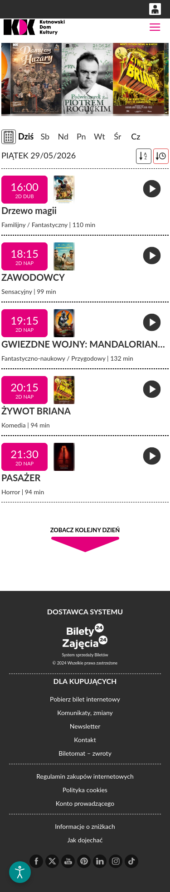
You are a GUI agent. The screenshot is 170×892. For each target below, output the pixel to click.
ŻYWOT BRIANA (36, 410)
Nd (63, 136)
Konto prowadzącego (85, 803)
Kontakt (85, 739)
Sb (44, 136)
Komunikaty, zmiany (85, 712)
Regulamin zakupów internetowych (85, 776)
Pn (81, 136)
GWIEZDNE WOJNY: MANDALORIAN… (83, 344)
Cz (135, 136)
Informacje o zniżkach (85, 826)
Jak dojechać (85, 840)
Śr (117, 136)
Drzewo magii (29, 210)
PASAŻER (20, 477)
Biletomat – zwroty (85, 753)
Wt (99, 136)
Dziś (26, 136)
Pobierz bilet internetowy (85, 699)
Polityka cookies (85, 790)
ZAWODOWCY (33, 277)
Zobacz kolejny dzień (85, 530)
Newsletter (85, 726)
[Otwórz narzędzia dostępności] (20, 872)
